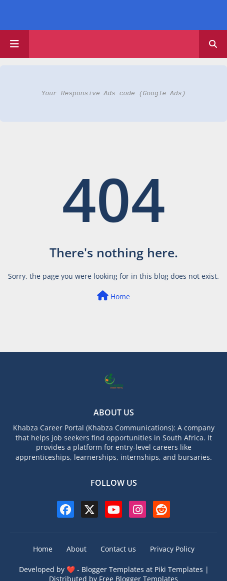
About (76, 549)
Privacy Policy (172, 549)
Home (113, 296)
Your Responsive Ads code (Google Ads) (114, 93)
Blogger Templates (113, 569)
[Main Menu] (14, 44)
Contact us (118, 549)
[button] (213, 44)
